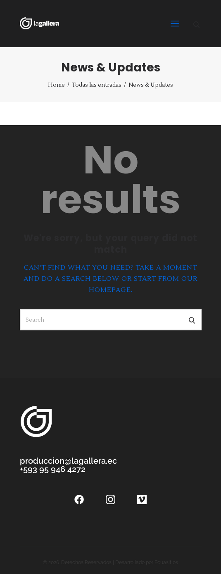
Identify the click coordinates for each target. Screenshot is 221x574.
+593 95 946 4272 (53, 469)
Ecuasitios (166, 562)
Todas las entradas (96, 84)
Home (56, 84)
